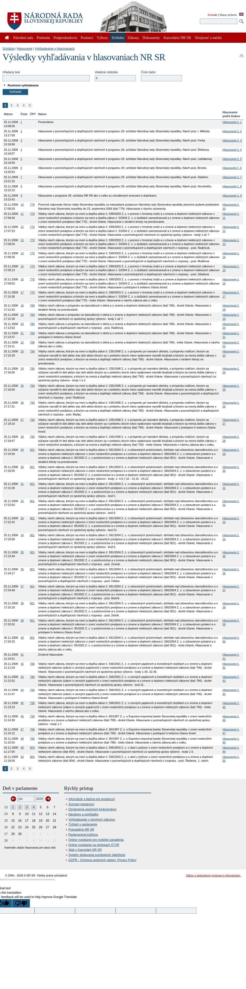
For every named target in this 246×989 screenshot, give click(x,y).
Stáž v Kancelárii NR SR (85, 850)
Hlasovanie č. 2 (232, 131)
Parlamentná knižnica (83, 835)
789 (32, 305)
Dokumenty (151, 38)
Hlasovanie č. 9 (232, 195)
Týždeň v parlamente (82, 824)
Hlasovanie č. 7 (232, 177)
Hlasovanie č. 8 (232, 186)
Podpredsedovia (65, 38)
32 (22, 501)
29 (22, 449)
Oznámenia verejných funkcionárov (92, 809)
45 (22, 703)
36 (22, 569)
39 (22, 620)
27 (22, 419)
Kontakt (212, 14)
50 (22, 756)
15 (22, 266)
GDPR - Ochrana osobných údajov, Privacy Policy (102, 860)
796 (32, 663)
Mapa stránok (228, 14)
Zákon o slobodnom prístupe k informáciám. (213, 875)
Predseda (43, 38)
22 (22, 342)
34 (22, 535)
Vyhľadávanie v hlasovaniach (55, 48)
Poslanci (87, 38)
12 (22, 226)
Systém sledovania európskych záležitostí (96, 855)
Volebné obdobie (106, 72)
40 (22, 637)
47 (22, 729)
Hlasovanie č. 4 (232, 149)
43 (22, 676)
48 (22, 738)
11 (22, 213)
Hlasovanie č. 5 (232, 158)
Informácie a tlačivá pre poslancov (91, 799)
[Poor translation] (21, 903)
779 (32, 204)
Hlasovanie (24, 48)
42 (22, 663)
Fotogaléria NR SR (81, 829)
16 (22, 279)
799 (32, 716)
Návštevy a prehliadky (83, 814)
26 (22, 402)
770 (32, 213)
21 (22, 333)
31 (22, 483)
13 (22, 240)
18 (22, 305)
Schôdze (9, 48)
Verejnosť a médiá (207, 38)
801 (32, 449)
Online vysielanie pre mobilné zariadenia (96, 840)
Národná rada (23, 38)
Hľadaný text (11, 72)
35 (22, 552)
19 (22, 314)
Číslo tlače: (148, 72)
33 (22, 518)
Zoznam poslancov (81, 804)
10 (22, 204)
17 (22, 292)
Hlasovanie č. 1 (232, 122)
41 (22, 654)
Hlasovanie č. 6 (232, 167)
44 (22, 689)
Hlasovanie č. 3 (232, 140)
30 (22, 466)
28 (22, 436)
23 (22, 351)
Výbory (102, 38)
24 (22, 368)
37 (22, 586)
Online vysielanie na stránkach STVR (93, 845)
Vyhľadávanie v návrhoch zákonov (91, 819)
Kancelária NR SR (177, 38)
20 (22, 323)
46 (22, 716)
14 (22, 253)
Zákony (133, 38)
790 (32, 351)
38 (22, 603)
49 (22, 747)
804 (32, 747)
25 (22, 385)
